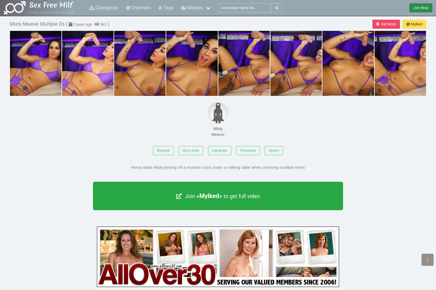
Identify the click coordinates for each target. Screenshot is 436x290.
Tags (165, 8)
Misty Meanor (218, 119)
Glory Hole (191, 150)
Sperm (274, 150)
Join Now (420, 8)
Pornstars (248, 150)
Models (192, 8)
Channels (138, 8)
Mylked (414, 24)
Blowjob (163, 150)
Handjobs (219, 150)
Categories (104, 8)
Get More (386, 24)
